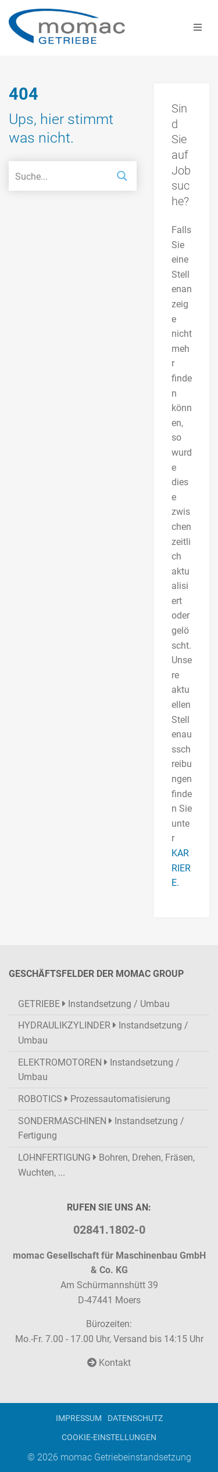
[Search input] (58, 176)
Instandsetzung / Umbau (94, 1003)
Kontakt (109, 1362)
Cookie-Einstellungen (109, 1437)
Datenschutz (135, 1418)
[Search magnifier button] (122, 176)
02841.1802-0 (109, 1230)
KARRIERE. (181, 868)
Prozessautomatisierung (94, 1098)
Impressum (79, 1418)
